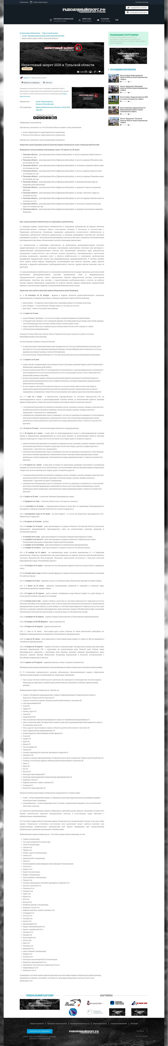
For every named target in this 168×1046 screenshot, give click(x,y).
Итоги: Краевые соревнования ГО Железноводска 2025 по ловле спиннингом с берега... (133, 109)
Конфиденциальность (79, 1023)
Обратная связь (100, 1023)
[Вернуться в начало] (84, 10)
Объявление (24, 2)
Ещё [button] (116, 20)
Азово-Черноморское (44, 101)
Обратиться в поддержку (40, 1031)
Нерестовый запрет (39, 2)
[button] (103, 20)
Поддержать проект (137, 8)
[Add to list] (47, 82)
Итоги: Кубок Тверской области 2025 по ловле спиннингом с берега (134, 98)
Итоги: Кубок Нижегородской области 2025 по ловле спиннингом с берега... (133, 77)
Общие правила (37, 1023)
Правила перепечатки (57, 1023)
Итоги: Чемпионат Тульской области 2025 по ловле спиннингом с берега (133, 120)
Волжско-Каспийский (45, 104)
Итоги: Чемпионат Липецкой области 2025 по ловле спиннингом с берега (133, 88)
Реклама (134, 1023)
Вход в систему (141, 2)
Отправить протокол (137, 12)
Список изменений (118, 1023)
